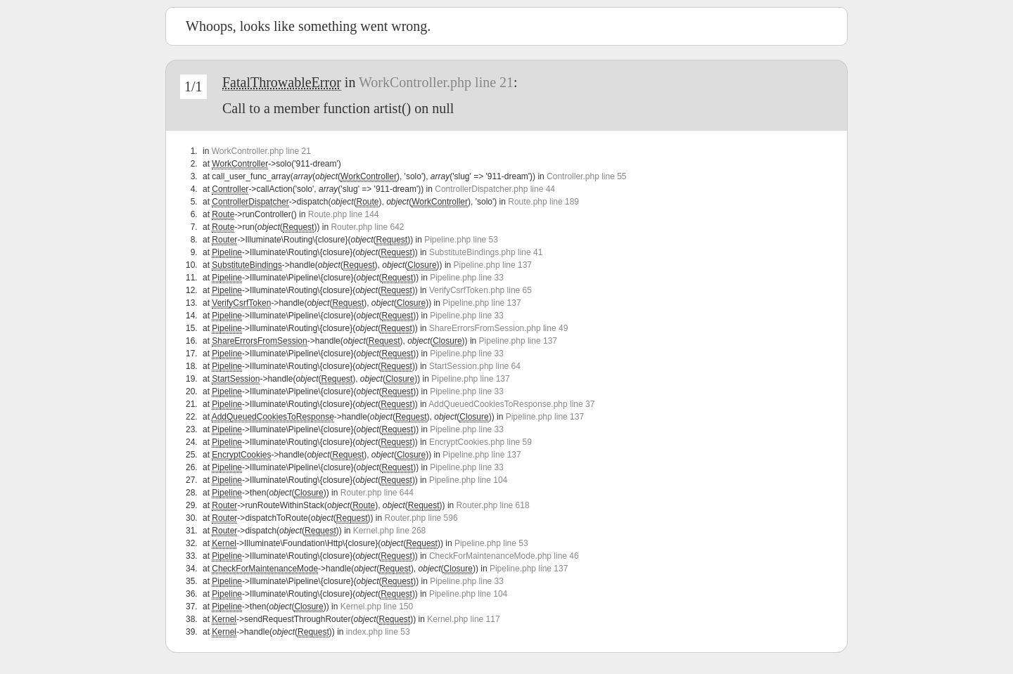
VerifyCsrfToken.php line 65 (480, 290)
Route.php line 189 (543, 202)
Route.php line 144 (343, 214)
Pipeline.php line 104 (468, 480)
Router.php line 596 (421, 518)
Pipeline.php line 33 (467, 278)
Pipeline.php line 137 (493, 265)
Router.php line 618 (493, 505)
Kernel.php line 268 (389, 531)
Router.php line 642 (367, 227)
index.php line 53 (378, 632)
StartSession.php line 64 (475, 366)
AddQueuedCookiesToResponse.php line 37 (511, 404)
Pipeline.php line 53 (461, 240)
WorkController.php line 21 (436, 82)
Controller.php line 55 (586, 176)
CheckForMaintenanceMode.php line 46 (504, 556)
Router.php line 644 (377, 493)
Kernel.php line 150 (376, 606)
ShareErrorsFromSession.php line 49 (498, 328)
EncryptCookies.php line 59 (480, 442)
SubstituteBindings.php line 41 (485, 252)
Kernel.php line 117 (463, 619)
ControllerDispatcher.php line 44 (495, 189)
